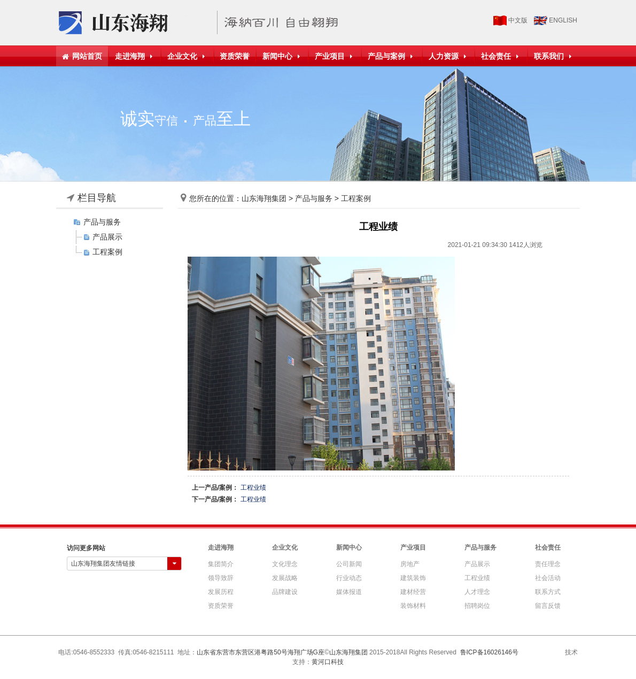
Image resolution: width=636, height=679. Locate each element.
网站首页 (82, 56)
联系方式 (548, 592)
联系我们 (554, 56)
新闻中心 (282, 56)
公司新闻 (349, 564)
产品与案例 (391, 56)
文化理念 (285, 564)
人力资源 (449, 56)
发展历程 (221, 592)
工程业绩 (253, 487)
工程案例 (107, 252)
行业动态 (349, 578)
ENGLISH (563, 20)
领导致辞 (221, 578)
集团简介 (221, 564)
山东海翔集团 (264, 198)
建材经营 (413, 592)
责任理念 (548, 564)
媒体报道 (349, 592)
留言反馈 (548, 605)
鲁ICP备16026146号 (489, 652)
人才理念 (477, 592)
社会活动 (548, 578)
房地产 (410, 564)
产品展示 (107, 237)
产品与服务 (102, 222)
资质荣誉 (235, 56)
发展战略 (285, 578)
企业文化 (187, 56)
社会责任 (501, 56)
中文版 (518, 20)
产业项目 (335, 56)
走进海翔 (135, 56)
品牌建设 (285, 592)
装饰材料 (413, 605)
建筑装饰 (413, 578)
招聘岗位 (477, 605)
